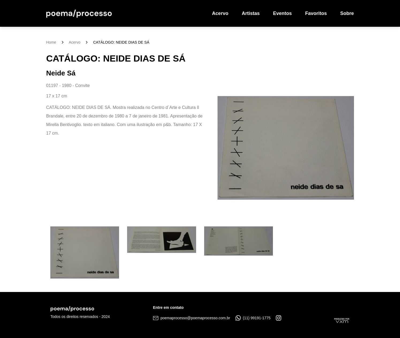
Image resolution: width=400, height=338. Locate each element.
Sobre (347, 13)
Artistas (251, 13)
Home (51, 42)
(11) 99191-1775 (253, 318)
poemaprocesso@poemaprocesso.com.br (191, 318)
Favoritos (316, 13)
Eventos (282, 13)
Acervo (220, 13)
